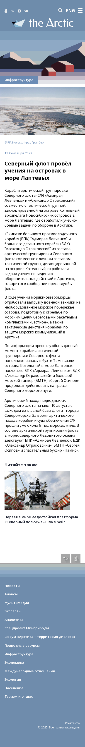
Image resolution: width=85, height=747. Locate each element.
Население (14, 688)
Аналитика (14, 619)
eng (70, 11)
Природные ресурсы (22, 645)
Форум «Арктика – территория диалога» (40, 636)
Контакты (72, 723)
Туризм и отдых (19, 696)
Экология (13, 679)
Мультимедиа (17, 602)
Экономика (14, 662)
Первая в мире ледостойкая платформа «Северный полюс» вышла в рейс (41, 519)
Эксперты (13, 611)
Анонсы (11, 594)
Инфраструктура (19, 79)
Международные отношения (30, 671)
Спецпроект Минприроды (27, 628)
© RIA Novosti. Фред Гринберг (25, 142)
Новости (12, 585)
